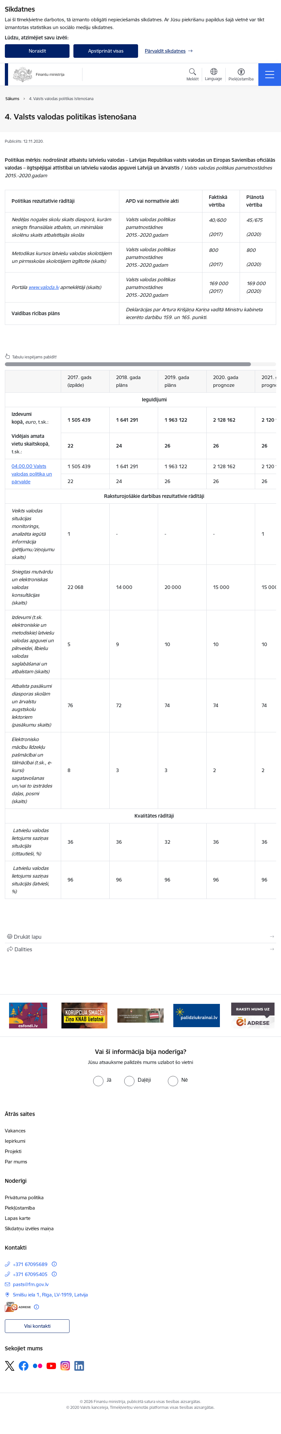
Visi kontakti (37, 1326)
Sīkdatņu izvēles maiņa (29, 1228)
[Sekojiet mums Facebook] (23, 1366)
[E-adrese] (18, 1307)
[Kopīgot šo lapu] (140, 949)
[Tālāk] (267, 1015)
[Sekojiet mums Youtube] (51, 1365)
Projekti (13, 1151)
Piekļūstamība (20, 1208)
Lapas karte (17, 1218)
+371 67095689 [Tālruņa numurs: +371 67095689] (30, 1264)
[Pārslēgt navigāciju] (269, 74)
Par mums (16, 1162)
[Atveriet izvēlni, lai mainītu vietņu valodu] (213, 75)
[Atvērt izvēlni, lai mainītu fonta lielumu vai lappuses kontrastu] (241, 75)
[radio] (102, 1080)
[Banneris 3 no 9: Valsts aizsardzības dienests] (140, 1015)
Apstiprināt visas (106, 51)
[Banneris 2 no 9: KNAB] (84, 1015)
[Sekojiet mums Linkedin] (79, 1366)
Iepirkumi (15, 1141)
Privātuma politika (24, 1197)
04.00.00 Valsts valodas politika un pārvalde (32, 474)
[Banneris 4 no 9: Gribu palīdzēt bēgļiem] (196, 1015)
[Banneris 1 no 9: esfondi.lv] (28, 1015)
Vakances (15, 1131)
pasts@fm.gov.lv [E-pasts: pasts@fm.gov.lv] (31, 1284)
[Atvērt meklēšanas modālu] (192, 75)
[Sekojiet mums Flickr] (37, 1365)
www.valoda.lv (43, 287)
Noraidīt (37, 51)
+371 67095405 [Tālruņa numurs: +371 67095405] (30, 1274)
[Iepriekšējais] (14, 1015)
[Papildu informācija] (54, 1264)
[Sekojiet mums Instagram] (65, 1365)
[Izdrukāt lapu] (140, 937)
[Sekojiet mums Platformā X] (10, 1366)
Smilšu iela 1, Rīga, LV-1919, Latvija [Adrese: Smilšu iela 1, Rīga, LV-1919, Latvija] (50, 1295)
